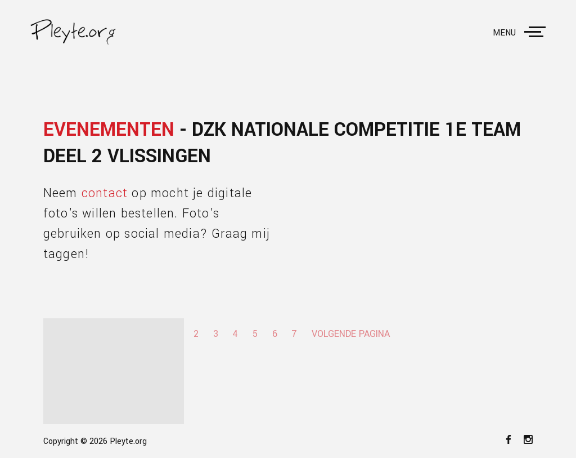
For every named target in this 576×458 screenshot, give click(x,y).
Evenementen (108, 130)
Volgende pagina (351, 333)
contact (105, 193)
